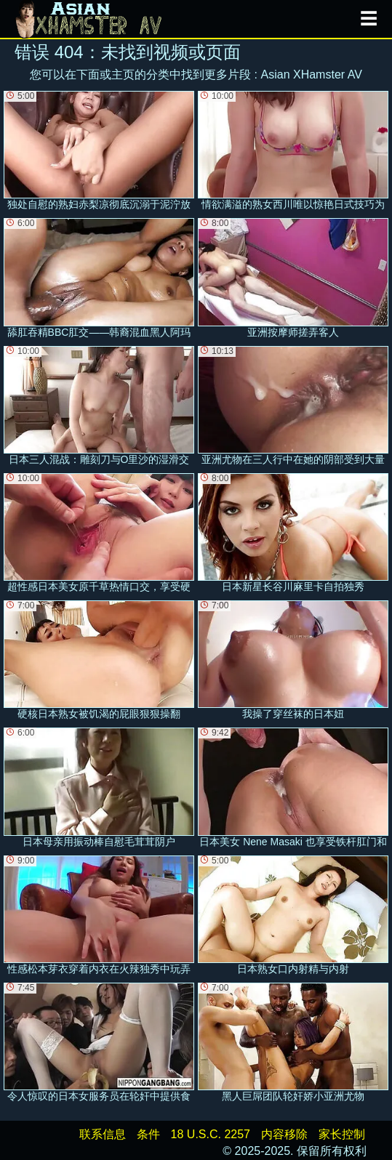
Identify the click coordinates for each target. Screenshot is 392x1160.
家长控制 (342, 1134)
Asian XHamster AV (311, 74)
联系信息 (102, 1134)
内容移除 (284, 1134)
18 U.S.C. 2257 (210, 1134)
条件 (148, 1134)
